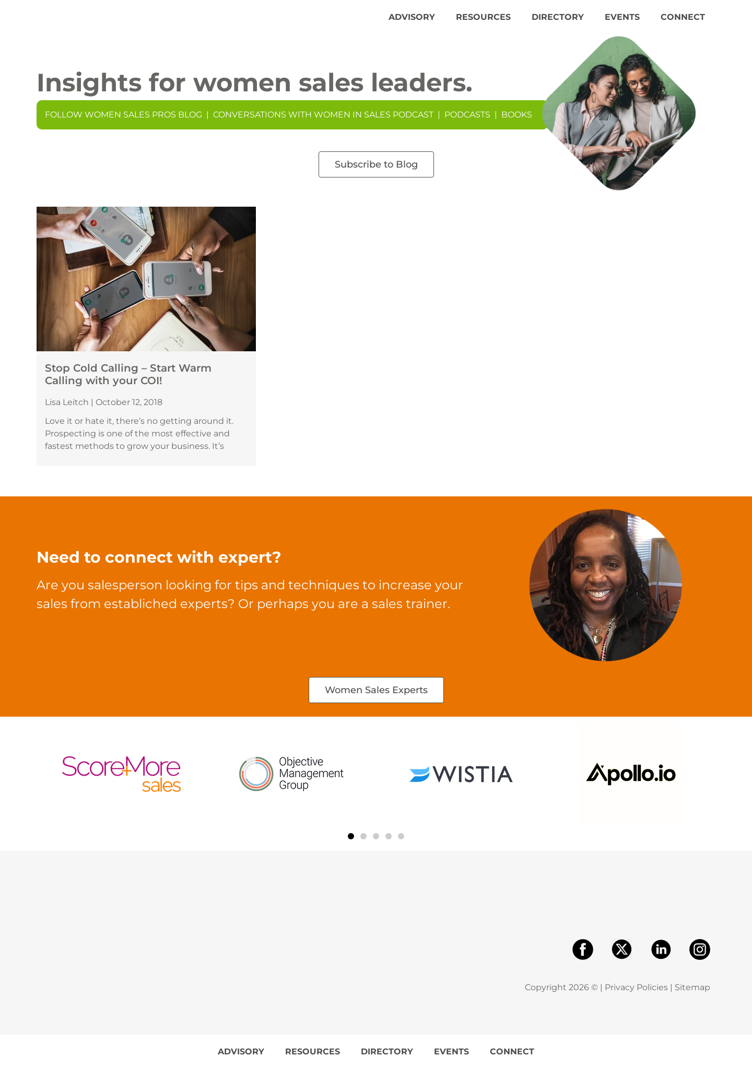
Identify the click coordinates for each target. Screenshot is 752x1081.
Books (516, 127)
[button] (351, 848)
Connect (683, 23)
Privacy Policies (636, 999)
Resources (483, 23)
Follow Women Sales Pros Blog (123, 127)
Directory (558, 23)
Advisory (412, 23)
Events (622, 23)
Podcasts (467, 127)
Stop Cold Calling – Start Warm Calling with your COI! (128, 386)
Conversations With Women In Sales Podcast (323, 127)
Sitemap (692, 999)
